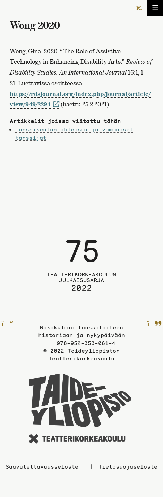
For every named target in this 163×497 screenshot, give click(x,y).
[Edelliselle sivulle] (7, 324)
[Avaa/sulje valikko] (155, 8)
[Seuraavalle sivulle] (154, 324)
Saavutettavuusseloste (42, 466)
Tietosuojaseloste (127, 466)
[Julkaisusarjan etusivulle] (81, 270)
